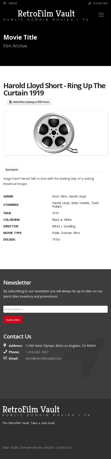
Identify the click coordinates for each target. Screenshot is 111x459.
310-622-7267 (98, 3)
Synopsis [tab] (11, 169)
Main (5, 447)
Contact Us (64, 447)
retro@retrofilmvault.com (43, 358)
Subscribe (13, 320)
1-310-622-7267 (36, 352)
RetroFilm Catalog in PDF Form (31, 102)
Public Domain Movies (27, 447)
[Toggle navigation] (101, 14)
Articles (49, 447)
